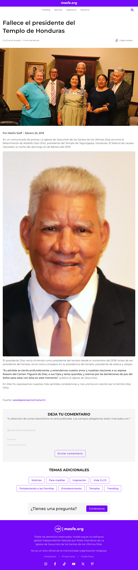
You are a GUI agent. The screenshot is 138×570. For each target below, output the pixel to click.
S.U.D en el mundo (12, 40)
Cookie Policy (87, 556)
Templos (94, 488)
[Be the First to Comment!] (69, 431)
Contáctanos (50, 556)
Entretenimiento (71, 488)
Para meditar (57, 480)
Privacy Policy (68, 556)
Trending (46, 10)
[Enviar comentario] (70, 453)
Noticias (58, 10)
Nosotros (85, 10)
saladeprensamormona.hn (29, 400)
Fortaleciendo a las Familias (36, 488)
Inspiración (71, 10)
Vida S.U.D (100, 480)
